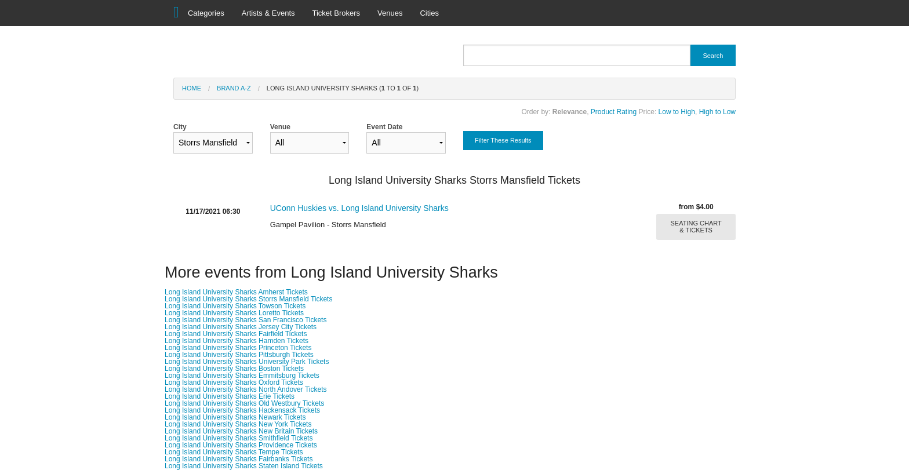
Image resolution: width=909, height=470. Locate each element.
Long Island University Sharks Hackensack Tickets (242, 410)
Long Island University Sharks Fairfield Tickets (236, 334)
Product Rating (614, 112)
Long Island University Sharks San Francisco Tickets (245, 320)
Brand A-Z (234, 88)
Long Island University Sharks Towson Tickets (235, 306)
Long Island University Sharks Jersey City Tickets (241, 327)
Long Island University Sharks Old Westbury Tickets (244, 403)
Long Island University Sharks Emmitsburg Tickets (242, 375)
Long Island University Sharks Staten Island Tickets (244, 466)
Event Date (406, 138)
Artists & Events (268, 13)
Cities (429, 13)
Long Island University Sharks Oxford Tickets (234, 382)
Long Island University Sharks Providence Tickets (241, 445)
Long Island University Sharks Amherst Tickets (236, 292)
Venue (310, 138)
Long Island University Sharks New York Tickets (238, 424)
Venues (389, 13)
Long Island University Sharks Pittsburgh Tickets (239, 355)
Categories (206, 13)
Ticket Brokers (336, 13)
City (213, 138)
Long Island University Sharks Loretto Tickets (234, 313)
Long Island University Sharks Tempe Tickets (234, 452)
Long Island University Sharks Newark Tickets (235, 417)
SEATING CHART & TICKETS (696, 227)
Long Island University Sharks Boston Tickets (234, 369)
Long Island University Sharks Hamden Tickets (236, 341)
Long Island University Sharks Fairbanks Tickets (238, 459)
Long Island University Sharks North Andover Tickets (245, 389)
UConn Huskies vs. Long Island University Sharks (359, 208)
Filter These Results (503, 140)
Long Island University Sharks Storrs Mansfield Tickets (248, 299)
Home (191, 88)
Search (713, 55)
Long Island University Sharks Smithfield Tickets (238, 438)
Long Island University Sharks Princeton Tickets (238, 348)
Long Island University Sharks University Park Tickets (247, 362)
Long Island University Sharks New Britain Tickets (241, 431)
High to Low (717, 112)
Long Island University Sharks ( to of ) (343, 88)
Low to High (677, 112)
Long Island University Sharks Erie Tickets (229, 396)
